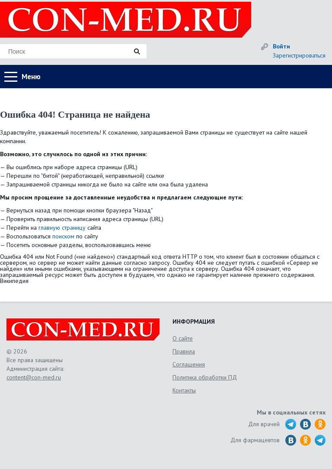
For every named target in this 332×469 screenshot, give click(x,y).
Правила (183, 351)
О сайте (182, 338)
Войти (281, 46)
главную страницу (62, 227)
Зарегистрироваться (299, 55)
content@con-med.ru (33, 377)
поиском (63, 236)
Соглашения (188, 364)
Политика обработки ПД (204, 377)
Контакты (184, 390)
